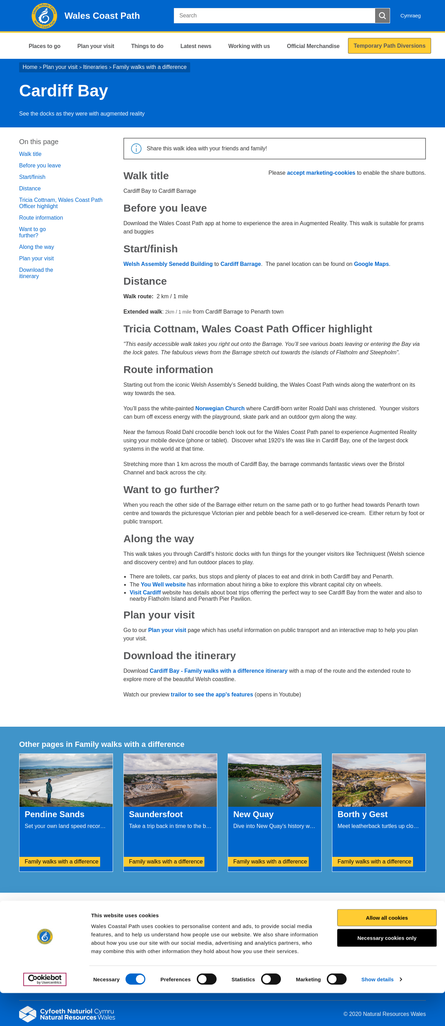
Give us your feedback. (147, 907)
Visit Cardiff (146, 592)
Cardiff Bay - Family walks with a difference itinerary (219, 671)
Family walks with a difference (150, 67)
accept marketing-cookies (321, 173)
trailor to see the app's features (212, 694)
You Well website (163, 584)
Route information (41, 218)
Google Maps (371, 264)
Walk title (30, 154)
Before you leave (40, 165)
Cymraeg (410, 15)
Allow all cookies (387, 951)
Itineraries (95, 67)
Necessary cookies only (386, 971)
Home (30, 67)
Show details (378, 1012)
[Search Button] (382, 15)
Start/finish (32, 177)
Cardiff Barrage (240, 264)
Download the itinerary (36, 273)
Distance (30, 188)
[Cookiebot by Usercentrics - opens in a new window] (45, 1012)
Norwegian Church (220, 408)
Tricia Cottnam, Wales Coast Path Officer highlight (61, 203)
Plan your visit (60, 67)
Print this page (406, 907)
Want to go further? (32, 232)
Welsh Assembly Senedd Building (168, 264)
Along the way (36, 247)
